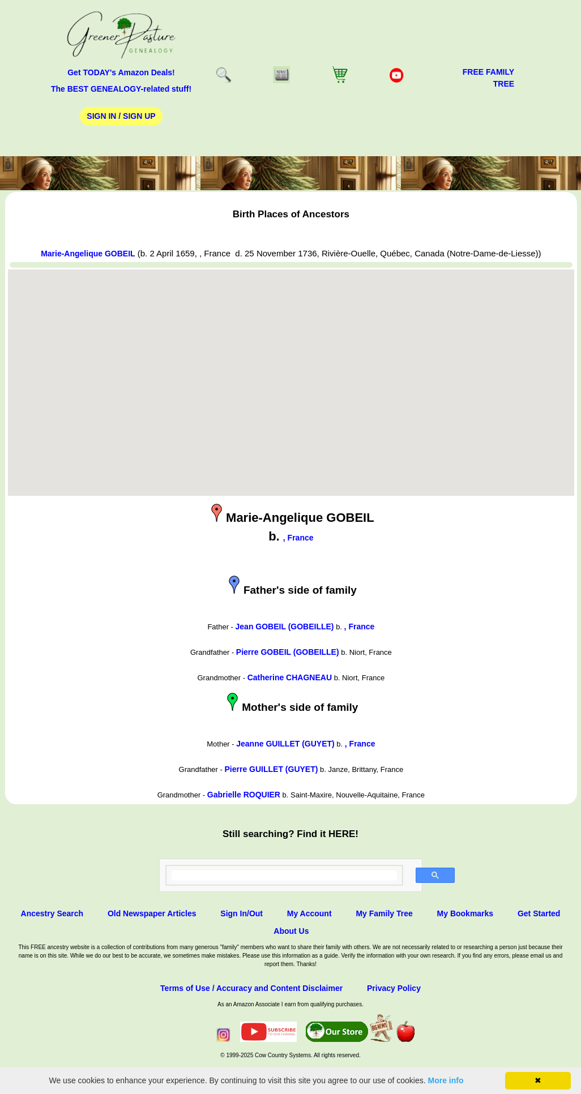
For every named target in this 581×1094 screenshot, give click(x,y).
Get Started (539, 913)
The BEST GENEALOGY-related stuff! (121, 88)
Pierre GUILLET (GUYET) (271, 769)
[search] (285, 875)
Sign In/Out (241, 913)
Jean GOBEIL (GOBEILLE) (285, 626)
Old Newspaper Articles (152, 913)
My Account (309, 913)
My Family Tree (384, 913)
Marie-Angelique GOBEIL (88, 253)
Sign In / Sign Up (121, 116)
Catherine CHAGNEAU (289, 677)
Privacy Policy (394, 988)
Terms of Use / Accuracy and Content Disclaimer (251, 988)
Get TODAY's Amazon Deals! (121, 72)
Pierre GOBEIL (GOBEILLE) (287, 652)
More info (446, 1080)
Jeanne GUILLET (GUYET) (285, 743)
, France (298, 537)
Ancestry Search (52, 913)
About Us (291, 931)
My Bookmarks (465, 913)
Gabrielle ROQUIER (243, 794)
